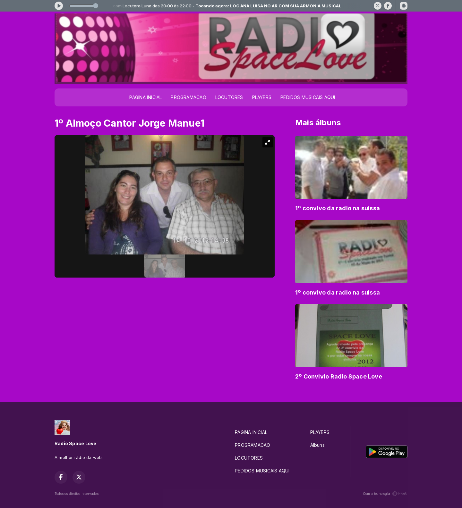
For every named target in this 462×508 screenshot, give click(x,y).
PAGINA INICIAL (145, 97)
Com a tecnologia (385, 493)
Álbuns (317, 445)
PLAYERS (261, 97)
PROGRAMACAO (188, 97)
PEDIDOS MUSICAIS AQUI (307, 97)
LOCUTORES (229, 97)
